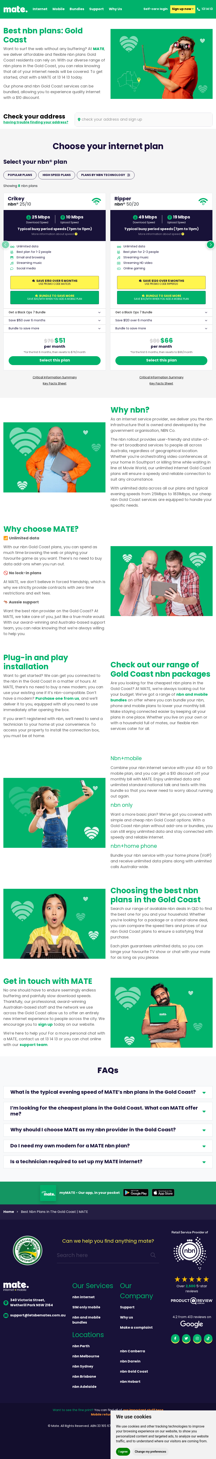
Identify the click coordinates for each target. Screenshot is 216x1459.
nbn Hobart (130, 1381)
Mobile (59, 9)
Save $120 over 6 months (133, 320)
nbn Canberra (132, 1351)
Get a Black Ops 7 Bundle (27, 312)
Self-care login (155, 9)
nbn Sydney (82, 1366)
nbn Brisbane (84, 1376)
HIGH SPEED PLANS (57, 175)
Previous (5, 244)
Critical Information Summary (55, 377)
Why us (126, 1317)
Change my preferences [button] (150, 1451)
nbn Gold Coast (134, 1371)
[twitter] (186, 1339)
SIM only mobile (86, 1307)
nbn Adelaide (84, 1386)
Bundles (77, 9)
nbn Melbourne (85, 1356)
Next (210, 244)
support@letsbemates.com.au (34, 1315)
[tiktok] (208, 1339)
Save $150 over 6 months (27, 320)
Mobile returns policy (108, 1414)
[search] (153, 1256)
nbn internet (83, 1297)
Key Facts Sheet (54, 384)
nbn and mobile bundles (86, 1320)
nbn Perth (81, 1346)
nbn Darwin (130, 1361)
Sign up (183, 9)
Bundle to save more (24, 328)
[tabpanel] (54, 290)
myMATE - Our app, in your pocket (89, 1193)
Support (127, 1307)
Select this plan (54, 360)
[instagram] (197, 1339)
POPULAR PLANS (20, 175)
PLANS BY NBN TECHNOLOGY (105, 175)
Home (8, 1212)
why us (115, 9)
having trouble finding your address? (35, 122)
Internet (40, 9)
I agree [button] (123, 1451)
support (96, 9)
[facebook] (175, 1339)
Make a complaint (136, 1327)
